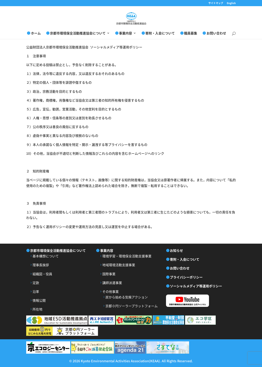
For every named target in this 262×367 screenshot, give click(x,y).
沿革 (36, 291)
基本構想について (46, 255)
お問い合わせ (216, 34)
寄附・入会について (160, 34)
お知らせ (176, 250)
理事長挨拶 (41, 264)
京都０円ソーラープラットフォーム (131, 305)
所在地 (37, 309)
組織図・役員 (42, 273)
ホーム (36, 34)
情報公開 (39, 300)
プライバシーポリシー (186, 277)
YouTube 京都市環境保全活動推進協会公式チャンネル (194, 301)
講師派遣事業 (112, 282)
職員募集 (190, 34)
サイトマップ (215, 3)
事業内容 (125, 34)
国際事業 (108, 273)
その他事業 (110, 291)
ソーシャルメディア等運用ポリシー (196, 285)
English (231, 3)
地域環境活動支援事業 (118, 264)
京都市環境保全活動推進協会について (78, 34)
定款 (36, 282)
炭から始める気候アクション (126, 297)
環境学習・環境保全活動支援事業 (126, 255)
